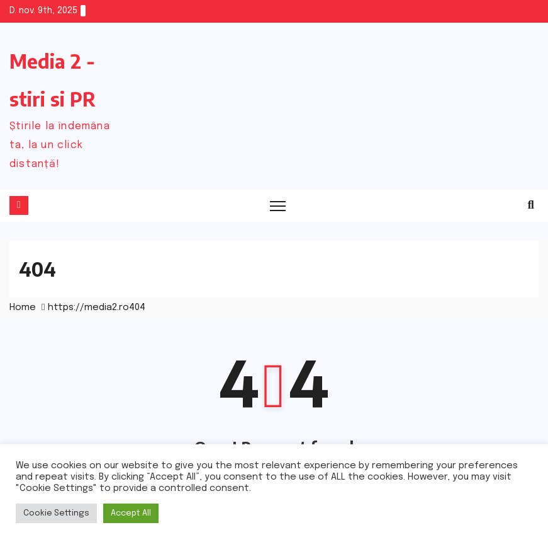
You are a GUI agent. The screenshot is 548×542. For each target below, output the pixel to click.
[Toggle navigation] (278, 206)
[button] (531, 205)
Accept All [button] (131, 513)
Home (22, 308)
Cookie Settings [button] (56, 513)
